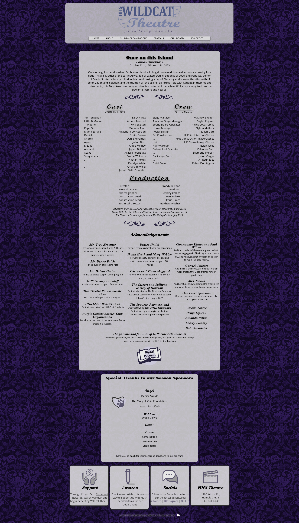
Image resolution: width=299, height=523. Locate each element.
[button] (109, 38)
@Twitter (155, 501)
